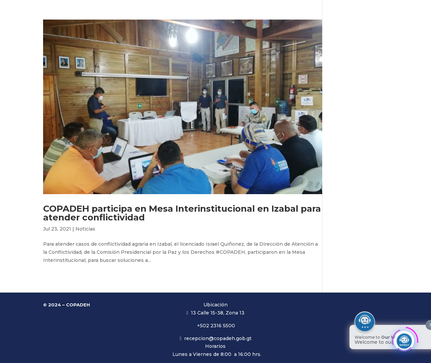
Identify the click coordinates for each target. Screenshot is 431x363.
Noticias (85, 229)
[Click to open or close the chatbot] (404, 339)
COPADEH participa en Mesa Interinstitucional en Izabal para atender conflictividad (182, 213)
